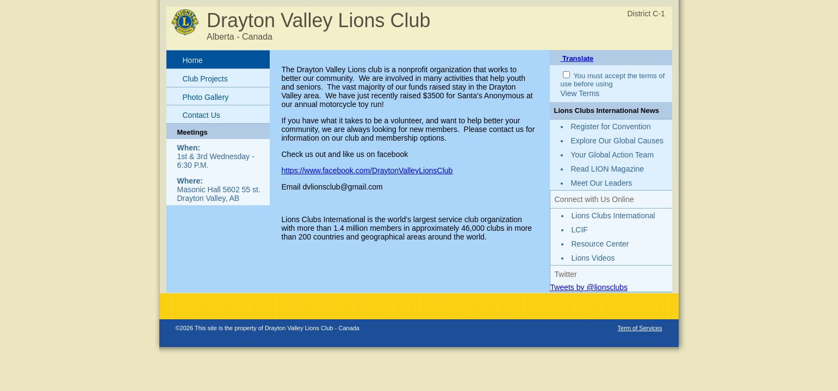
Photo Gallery (206, 97)
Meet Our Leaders (601, 183)
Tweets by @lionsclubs (589, 287)
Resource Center (600, 243)
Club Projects (205, 78)
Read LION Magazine (607, 169)
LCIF (580, 229)
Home (193, 60)
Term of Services (640, 328)
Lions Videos (593, 258)
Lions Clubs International (613, 215)
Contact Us (201, 115)
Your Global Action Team (612, 154)
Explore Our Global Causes (617, 140)
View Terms (580, 93)
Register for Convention (611, 126)
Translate (577, 58)
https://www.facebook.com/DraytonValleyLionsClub (367, 170)
